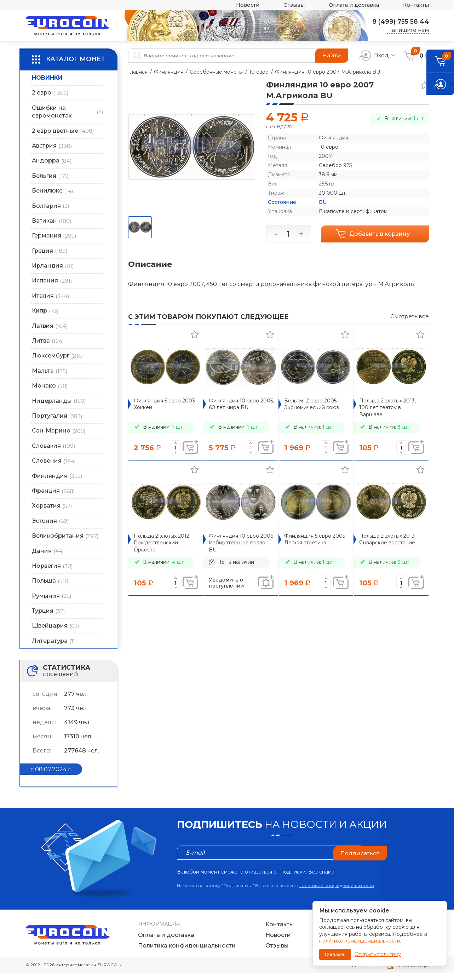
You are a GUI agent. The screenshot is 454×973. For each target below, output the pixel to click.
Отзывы (288, 5)
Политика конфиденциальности (187, 945)
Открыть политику (378, 954)
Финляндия (168, 72)
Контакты (415, 5)
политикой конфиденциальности (336, 885)
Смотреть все (409, 316)
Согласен (335, 954)
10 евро (259, 72)
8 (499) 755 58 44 (399, 21)
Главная (138, 72)
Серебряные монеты (216, 72)
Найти (331, 55)
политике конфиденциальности (359, 941)
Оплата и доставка (351, 5)
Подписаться (360, 852)
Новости (240, 5)
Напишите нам (408, 30)
